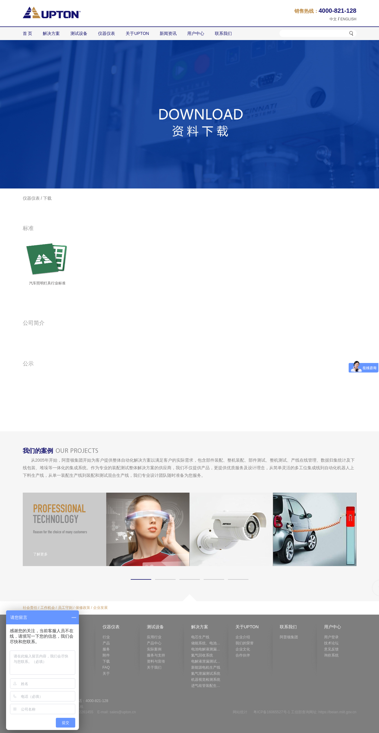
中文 (333, 19)
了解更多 (40, 554)
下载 (47, 198)
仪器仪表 (31, 198)
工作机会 (47, 608)
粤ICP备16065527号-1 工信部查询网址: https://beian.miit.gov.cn (304, 712)
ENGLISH (348, 19)
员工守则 (65, 608)
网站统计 (240, 712)
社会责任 (30, 608)
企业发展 (100, 608)
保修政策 (83, 608)
